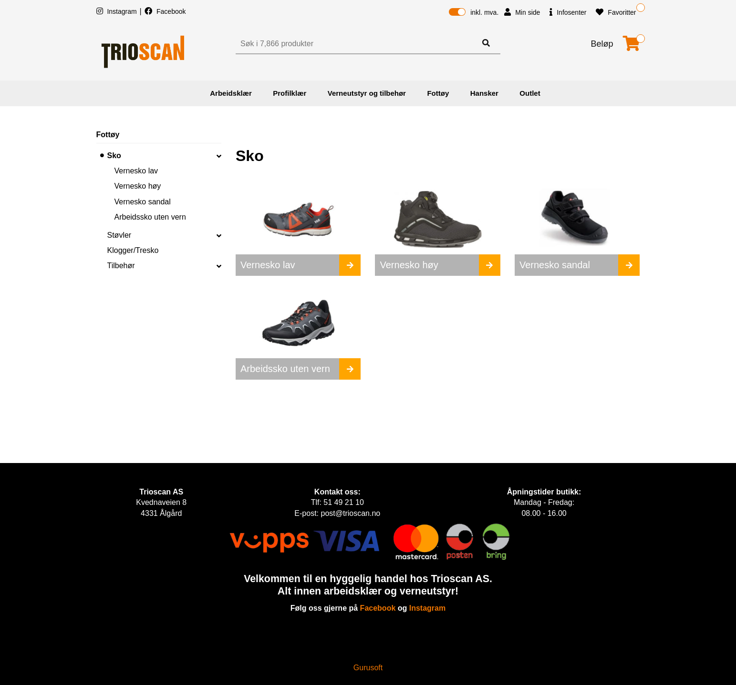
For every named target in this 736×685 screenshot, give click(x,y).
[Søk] (357, 43)
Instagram (117, 11)
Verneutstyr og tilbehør (367, 93)
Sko (114, 155)
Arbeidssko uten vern (150, 217)
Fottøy (438, 93)
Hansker (484, 93)
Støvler (119, 235)
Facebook (165, 11)
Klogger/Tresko (133, 250)
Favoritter (616, 12)
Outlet (529, 93)
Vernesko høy (137, 186)
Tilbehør (121, 266)
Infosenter (567, 12)
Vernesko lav (136, 171)
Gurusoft (368, 668)
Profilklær (289, 93)
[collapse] (219, 156)
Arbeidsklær (231, 93)
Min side (522, 12)
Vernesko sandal (142, 202)
